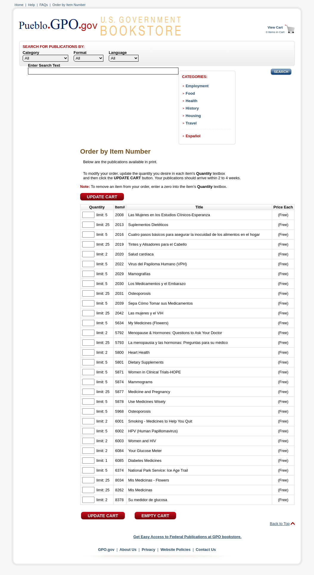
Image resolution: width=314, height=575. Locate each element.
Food (190, 93)
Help (31, 5)
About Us (127, 549)
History (192, 108)
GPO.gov (106, 549)
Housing (193, 115)
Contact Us (206, 549)
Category (31, 52)
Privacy (149, 549)
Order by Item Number (69, 5)
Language (118, 52)
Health (191, 101)
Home (19, 5)
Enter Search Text (44, 65)
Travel (191, 123)
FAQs (44, 5)
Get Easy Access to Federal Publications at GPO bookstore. (187, 537)
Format (80, 52)
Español (193, 136)
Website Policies (176, 549)
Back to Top (280, 523)
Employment (197, 86)
